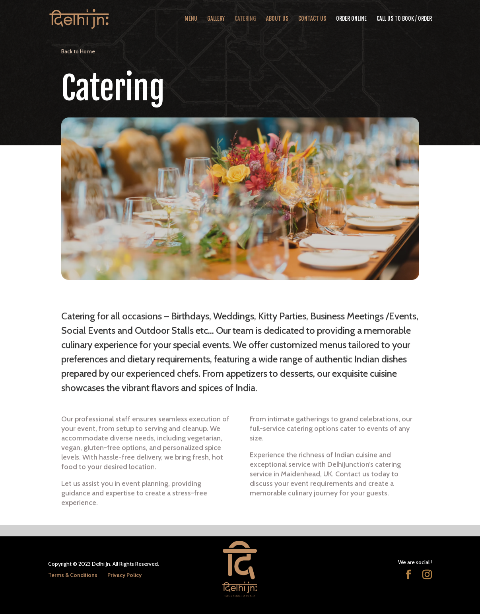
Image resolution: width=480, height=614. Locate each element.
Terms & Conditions (72, 575)
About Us (277, 19)
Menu (191, 19)
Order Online (351, 19)
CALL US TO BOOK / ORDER (404, 19)
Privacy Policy (124, 575)
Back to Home (78, 51)
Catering (245, 19)
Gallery (216, 19)
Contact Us (312, 19)
